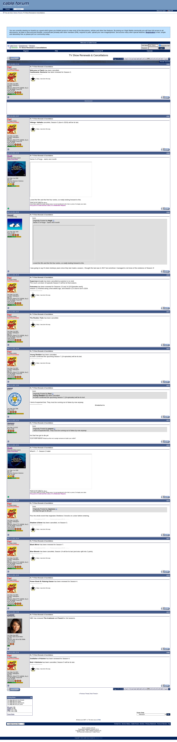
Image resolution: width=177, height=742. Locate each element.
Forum (8, 9)
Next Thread (93, 693)
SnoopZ (10, 215)
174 (154, 59)
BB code (9, 707)
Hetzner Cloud (98, 738)
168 (138, 59)
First (125, 59)
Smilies (9, 708)
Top (169, 724)
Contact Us (117, 724)
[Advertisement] (147, 5)
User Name (145, 45)
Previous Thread (84, 693)
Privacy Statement (150, 724)
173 (151, 59)
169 (140, 59)
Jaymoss (10, 423)
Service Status (126, 724)
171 (146, 59)
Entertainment (23, 45)
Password (144, 48)
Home (15, 13)
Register (26, 51)
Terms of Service (162, 724)
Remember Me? (164, 45)
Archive (142, 724)
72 (130, 59)
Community (98, 51)
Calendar (150, 51)
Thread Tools (164, 61)
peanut (10, 388)
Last (166, 59)
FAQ (56, 51)
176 (159, 59)
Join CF (170, 10)
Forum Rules (10, 714)
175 (156, 59)
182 (162, 59)
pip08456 (10, 615)
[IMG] (8, 710)
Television (32, 45)
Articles (18, 9)
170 (143, 59)
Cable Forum (13, 45)
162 (135, 59)
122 (132, 59)
